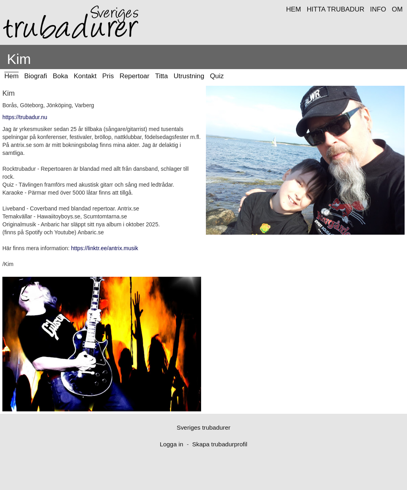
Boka (60, 76)
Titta (161, 76)
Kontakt (85, 76)
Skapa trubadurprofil (219, 444)
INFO (378, 9)
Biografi (35, 76)
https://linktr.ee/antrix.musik (104, 248)
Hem (11, 76)
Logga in (171, 444)
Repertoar (134, 76)
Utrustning (189, 76)
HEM (293, 9)
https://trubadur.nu (24, 117)
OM (397, 9)
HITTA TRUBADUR (335, 9)
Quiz (217, 76)
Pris (108, 76)
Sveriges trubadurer (203, 427)
